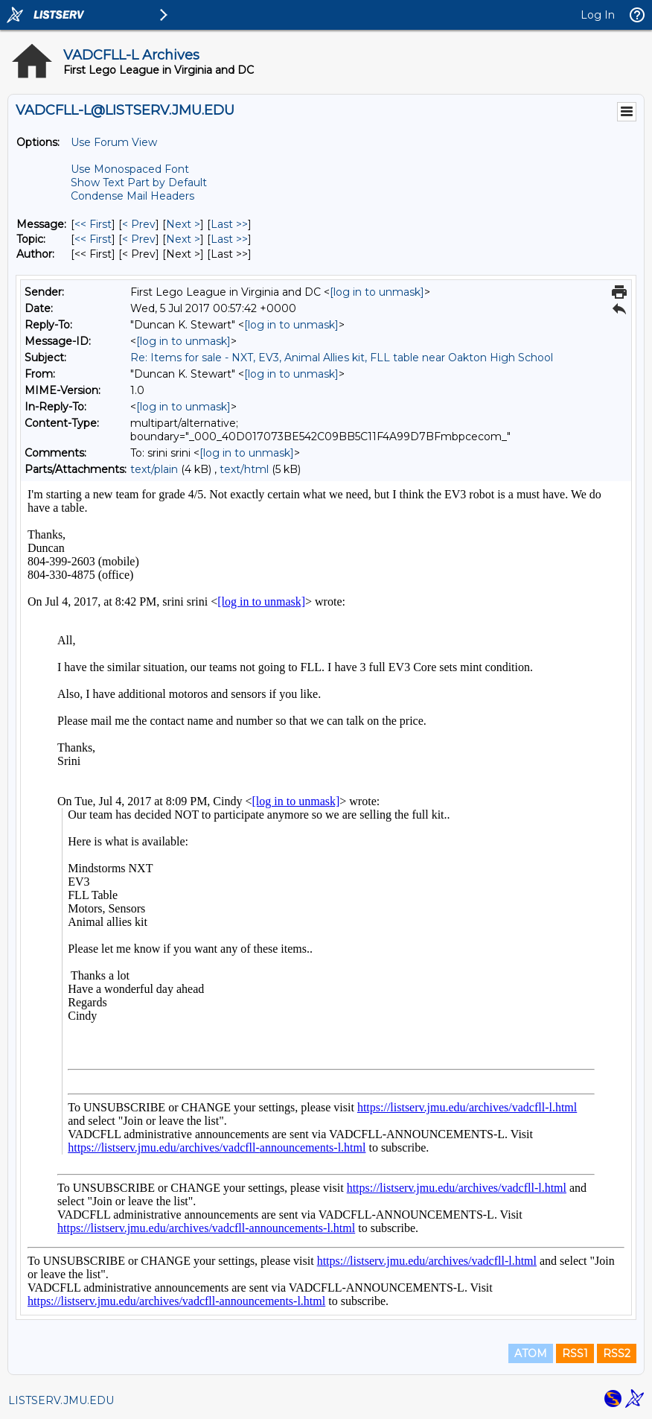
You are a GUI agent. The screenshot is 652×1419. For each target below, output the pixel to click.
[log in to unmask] (377, 292)
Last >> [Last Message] (229, 224)
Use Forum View (114, 142)
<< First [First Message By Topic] (93, 239)
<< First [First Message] (93, 224)
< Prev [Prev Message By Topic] (139, 239)
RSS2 (616, 1353)
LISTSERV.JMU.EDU (61, 1400)
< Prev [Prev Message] (139, 224)
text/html (244, 469)
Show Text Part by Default (139, 182)
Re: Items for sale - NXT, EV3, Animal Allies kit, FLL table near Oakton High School (341, 357)
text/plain (154, 469)
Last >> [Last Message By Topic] (229, 239)
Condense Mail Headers (132, 196)
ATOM (530, 1353)
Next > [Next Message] (183, 224)
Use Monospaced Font (130, 169)
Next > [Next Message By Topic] (183, 239)
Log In (598, 15)
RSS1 (575, 1353)
